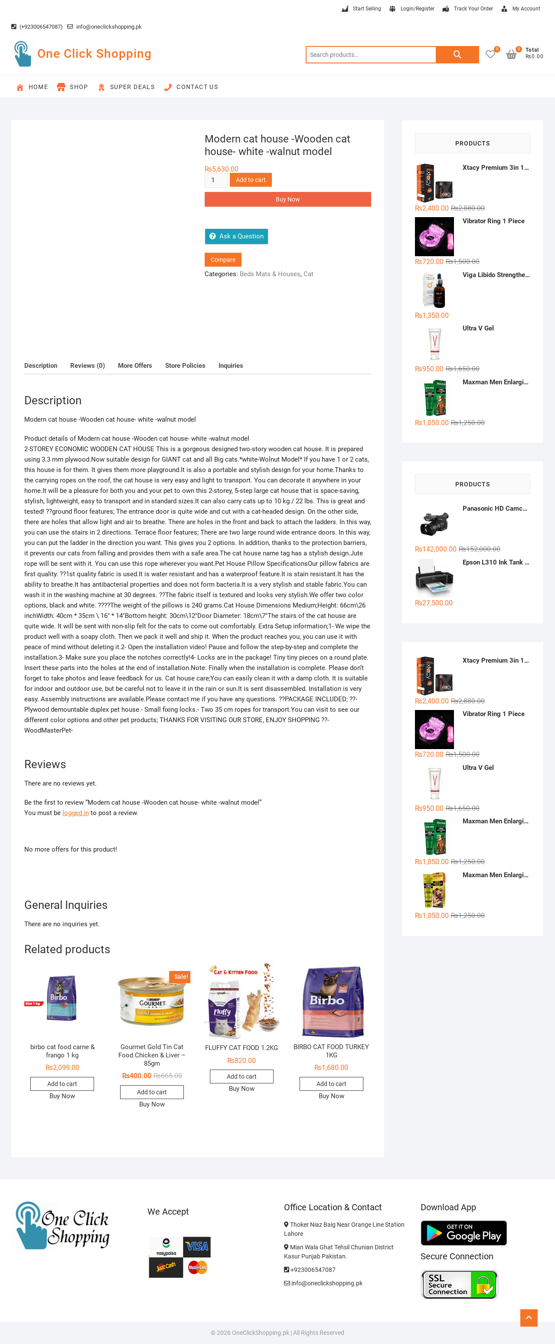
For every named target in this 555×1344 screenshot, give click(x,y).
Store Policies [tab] (185, 366)
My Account (520, 9)
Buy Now (288, 199)
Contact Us (190, 87)
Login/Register (411, 9)
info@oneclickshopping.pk (104, 26)
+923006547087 (310, 1269)
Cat (308, 274)
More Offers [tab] (135, 366)
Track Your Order (467, 9)
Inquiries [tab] (231, 366)
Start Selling (360, 9)
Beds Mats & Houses (270, 274)
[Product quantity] (216, 180)
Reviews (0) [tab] (87, 366)
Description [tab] (40, 366)
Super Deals (126, 87)
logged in (75, 813)
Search (457, 54)
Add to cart (251, 179)
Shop (72, 87)
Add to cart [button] (62, 1083)
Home (32, 87)
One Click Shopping (94, 53)
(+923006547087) (37, 26)
